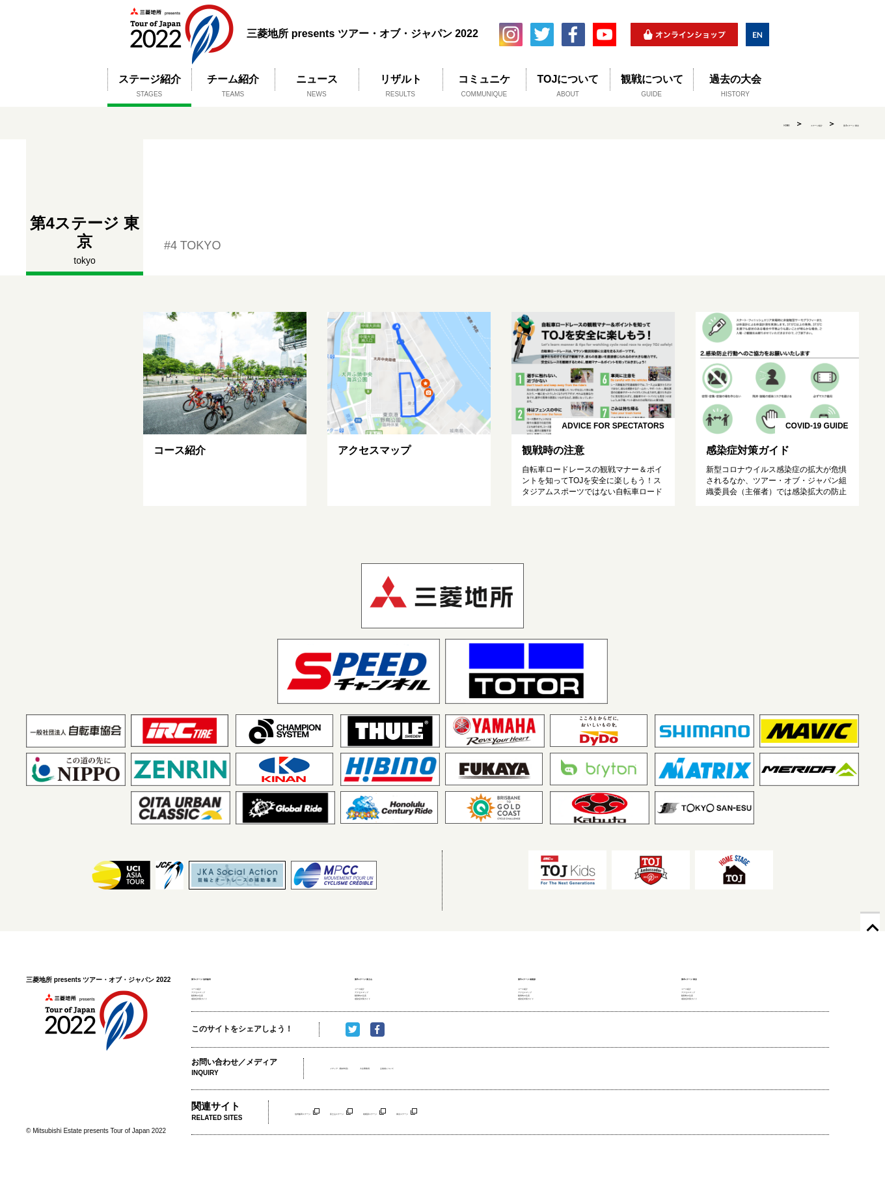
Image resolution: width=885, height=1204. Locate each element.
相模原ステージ (478, 1150)
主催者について (495, 1106)
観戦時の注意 (212, 1020)
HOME (697, 123)
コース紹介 (209, 994)
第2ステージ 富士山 (392, 977)
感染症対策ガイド (220, 1032)
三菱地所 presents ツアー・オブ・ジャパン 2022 (181, 34)
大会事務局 (437, 1106)
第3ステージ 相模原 (555, 977)
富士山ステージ (404, 1150)
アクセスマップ (216, 1007)
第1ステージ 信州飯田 (233, 977)
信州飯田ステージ (326, 1150)
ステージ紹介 (753, 123)
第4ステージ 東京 (828, 123)
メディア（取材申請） (369, 1106)
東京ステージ (548, 1150)
